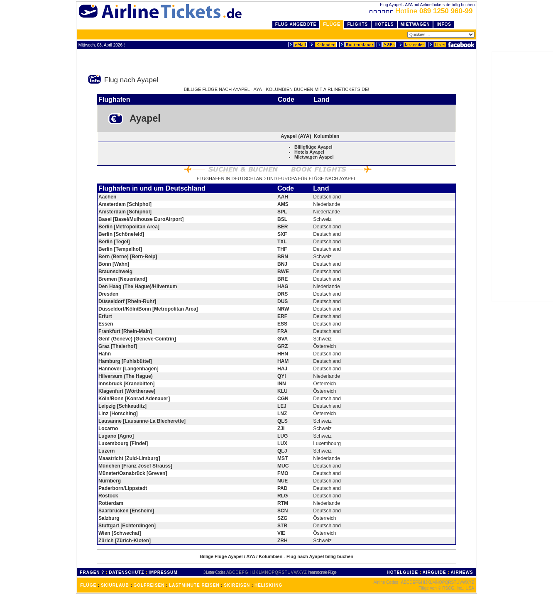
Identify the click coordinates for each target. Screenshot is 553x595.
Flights (357, 24)
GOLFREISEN (149, 585)
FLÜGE (88, 585)
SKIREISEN (237, 585)
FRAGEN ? (92, 572)
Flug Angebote (295, 24)
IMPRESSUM (163, 572)
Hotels (384, 24)
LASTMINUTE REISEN (194, 585)
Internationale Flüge (322, 572)
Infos (443, 24)
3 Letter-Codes (214, 572)
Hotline (422, 11)
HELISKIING (268, 585)
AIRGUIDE (434, 572)
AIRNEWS (461, 572)
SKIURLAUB (115, 585)
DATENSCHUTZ (126, 572)
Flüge (331, 24)
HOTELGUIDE (402, 572)
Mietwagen (415, 24)
